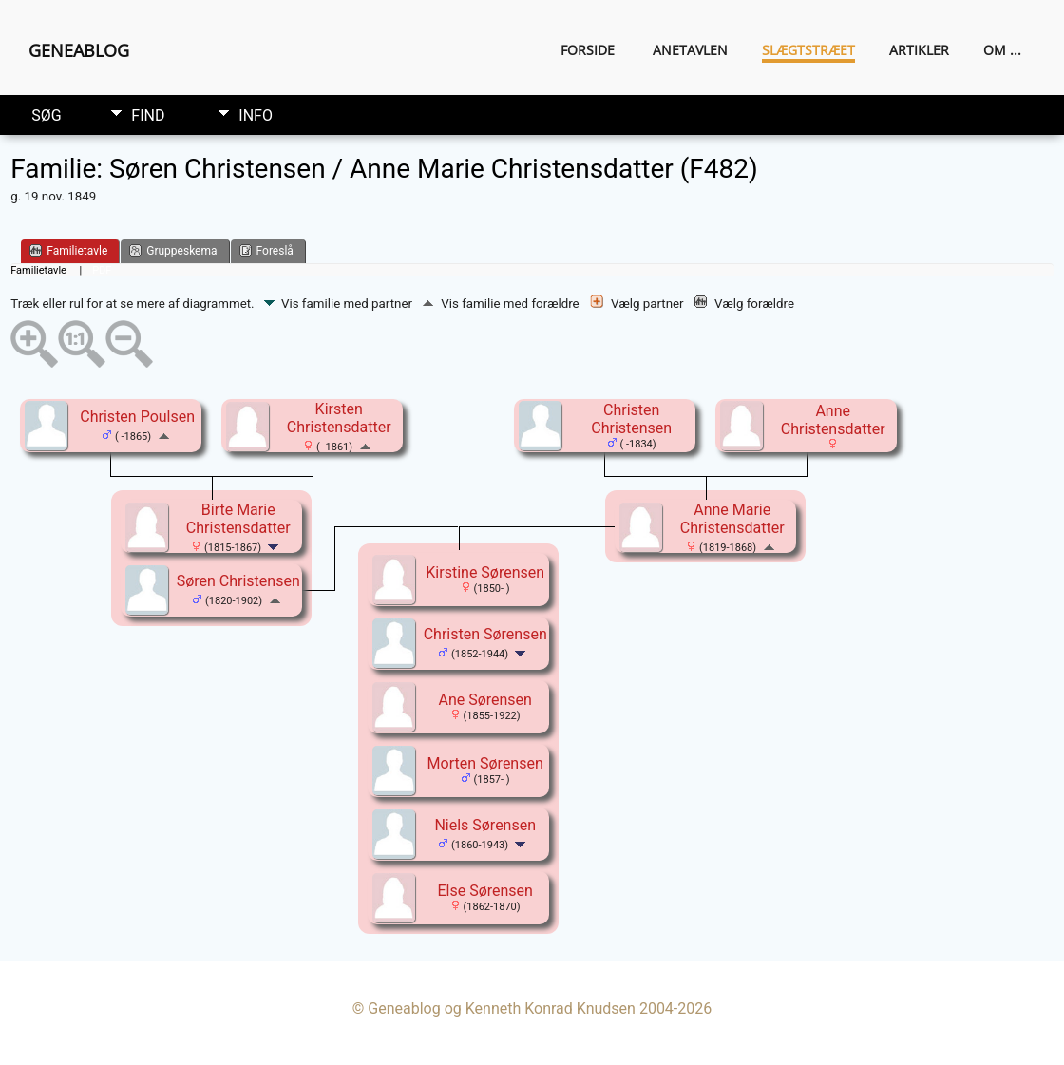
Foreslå (266, 250)
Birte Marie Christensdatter (238, 519)
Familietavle (68, 250)
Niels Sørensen (485, 825)
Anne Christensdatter (833, 420)
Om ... (1002, 50)
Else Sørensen (484, 891)
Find (147, 115)
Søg (46, 115)
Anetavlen (690, 50)
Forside (587, 50)
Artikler (919, 50)
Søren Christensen (238, 581)
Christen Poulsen (137, 417)
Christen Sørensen (485, 634)
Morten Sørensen (485, 763)
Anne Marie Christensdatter (732, 519)
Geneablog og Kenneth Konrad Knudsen (502, 1008)
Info (255, 115)
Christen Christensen (631, 419)
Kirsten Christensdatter (339, 418)
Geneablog (78, 50)
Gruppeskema (173, 250)
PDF (101, 270)
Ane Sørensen (484, 700)
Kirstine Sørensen (485, 572)
